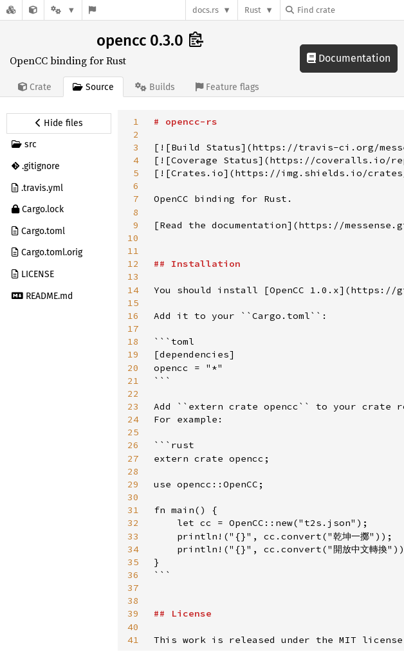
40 (133, 627)
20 (133, 368)
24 (133, 419)
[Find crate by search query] (350, 10)
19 (133, 354)
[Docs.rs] (11, 10)
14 (133, 290)
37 (133, 587)
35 (133, 562)
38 (133, 600)
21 (133, 380)
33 (133, 536)
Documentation (348, 58)
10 (133, 238)
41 (133, 640)
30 (133, 497)
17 (133, 328)
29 (133, 484)
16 (133, 315)
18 (133, 341)
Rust (252, 10)
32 (133, 523)
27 (133, 458)
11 (133, 251)
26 (133, 445)
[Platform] (63, 10)
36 (133, 575)
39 (133, 613)
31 (133, 510)
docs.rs (205, 10)
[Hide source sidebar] (59, 123)
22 (133, 393)
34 (133, 549)
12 (133, 263)
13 (133, 276)
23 (133, 406)
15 (133, 303)
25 (133, 432)
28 (133, 471)
